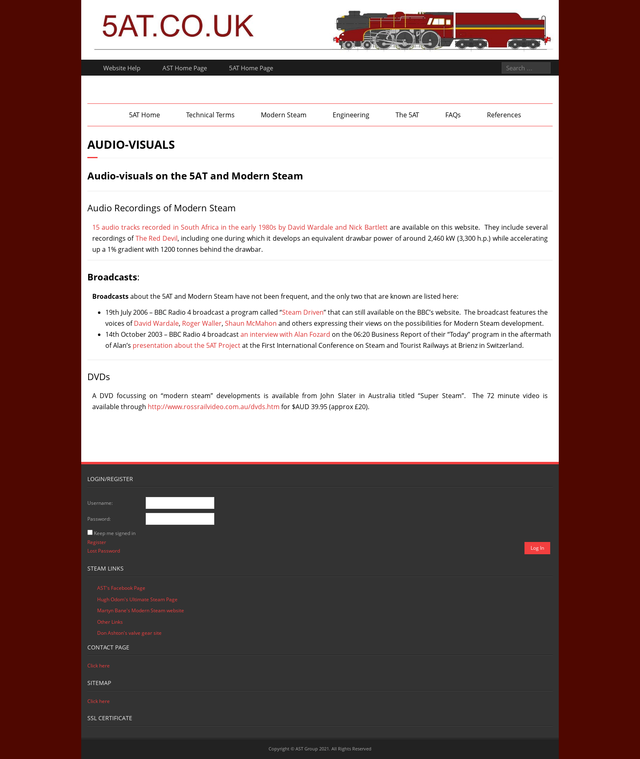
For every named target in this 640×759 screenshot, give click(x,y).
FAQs (453, 114)
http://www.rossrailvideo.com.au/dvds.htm (214, 406)
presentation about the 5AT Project (186, 345)
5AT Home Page (251, 68)
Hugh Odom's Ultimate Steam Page (137, 599)
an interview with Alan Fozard (285, 334)
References (504, 114)
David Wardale (156, 323)
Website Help (121, 68)
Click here (98, 665)
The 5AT (407, 114)
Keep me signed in (115, 533)
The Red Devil (157, 238)
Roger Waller (202, 323)
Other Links (110, 621)
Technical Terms (210, 114)
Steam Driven (303, 312)
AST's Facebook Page (121, 587)
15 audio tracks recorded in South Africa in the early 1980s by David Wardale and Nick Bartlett (240, 227)
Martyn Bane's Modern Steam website (140, 610)
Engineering (351, 114)
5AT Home (144, 114)
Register (96, 542)
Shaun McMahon (251, 323)
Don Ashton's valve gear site (129, 632)
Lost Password (103, 550)
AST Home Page (184, 68)
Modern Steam (284, 114)
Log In (537, 547)
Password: (99, 518)
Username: (100, 502)
